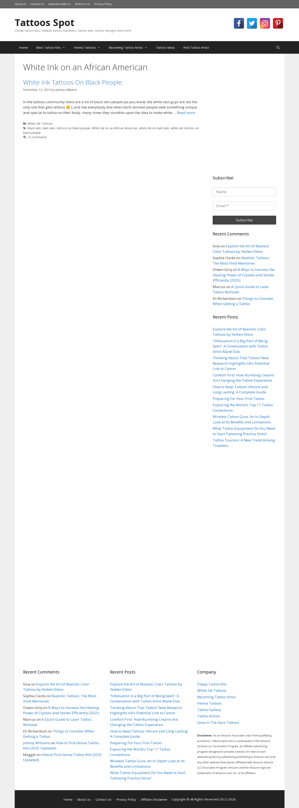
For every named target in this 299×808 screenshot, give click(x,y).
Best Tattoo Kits (53, 47)
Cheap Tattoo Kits (212, 684)
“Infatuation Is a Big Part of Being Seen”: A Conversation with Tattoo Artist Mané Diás (240, 346)
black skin (34, 128)
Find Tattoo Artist (196, 47)
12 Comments (37, 137)
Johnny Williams (36, 742)
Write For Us (82, 4)
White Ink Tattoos (40, 123)
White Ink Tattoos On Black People (72, 82)
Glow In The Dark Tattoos (218, 722)
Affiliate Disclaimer (154, 799)
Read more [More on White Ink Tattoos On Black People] (186, 112)
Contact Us (37, 4)
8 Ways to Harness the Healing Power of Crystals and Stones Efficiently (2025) (244, 275)
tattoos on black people (73, 128)
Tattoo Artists (208, 716)
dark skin (48, 128)
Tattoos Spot (44, 22)
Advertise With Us (59, 4)
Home (23, 47)
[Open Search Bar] (278, 47)
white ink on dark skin (154, 128)
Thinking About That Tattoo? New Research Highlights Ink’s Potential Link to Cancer (241, 363)
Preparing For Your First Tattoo (238, 398)
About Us (20, 4)
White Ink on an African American (115, 128)
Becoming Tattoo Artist (130, 47)
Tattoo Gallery (209, 709)
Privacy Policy (103, 4)
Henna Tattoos (89, 47)
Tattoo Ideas (165, 47)
